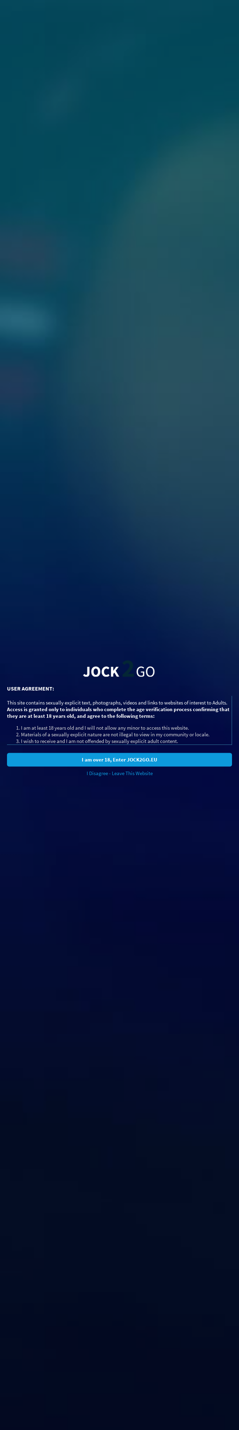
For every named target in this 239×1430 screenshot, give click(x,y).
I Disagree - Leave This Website (120, 773)
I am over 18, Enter (119, 759)
